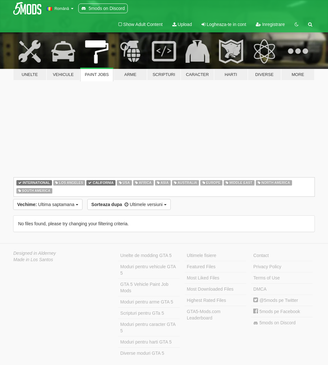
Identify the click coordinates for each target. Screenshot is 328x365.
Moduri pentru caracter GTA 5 (148, 327)
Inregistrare (270, 24)
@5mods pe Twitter (275, 300)
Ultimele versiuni (129, 204)
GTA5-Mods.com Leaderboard (203, 314)
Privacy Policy (267, 266)
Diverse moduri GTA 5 (142, 353)
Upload (182, 24)
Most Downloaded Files (210, 289)
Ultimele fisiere (201, 255)
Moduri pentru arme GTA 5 (146, 301)
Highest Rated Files (206, 300)
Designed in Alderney (34, 253)
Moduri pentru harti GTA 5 (146, 341)
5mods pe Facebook (276, 311)
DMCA (259, 289)
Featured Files (201, 266)
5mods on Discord (274, 323)
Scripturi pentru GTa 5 (142, 313)
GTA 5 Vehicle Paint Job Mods (144, 287)
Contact (261, 255)
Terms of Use (266, 277)
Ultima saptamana (47, 204)
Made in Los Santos (33, 259)
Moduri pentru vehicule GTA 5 (148, 270)
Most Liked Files (203, 277)
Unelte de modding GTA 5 (146, 255)
